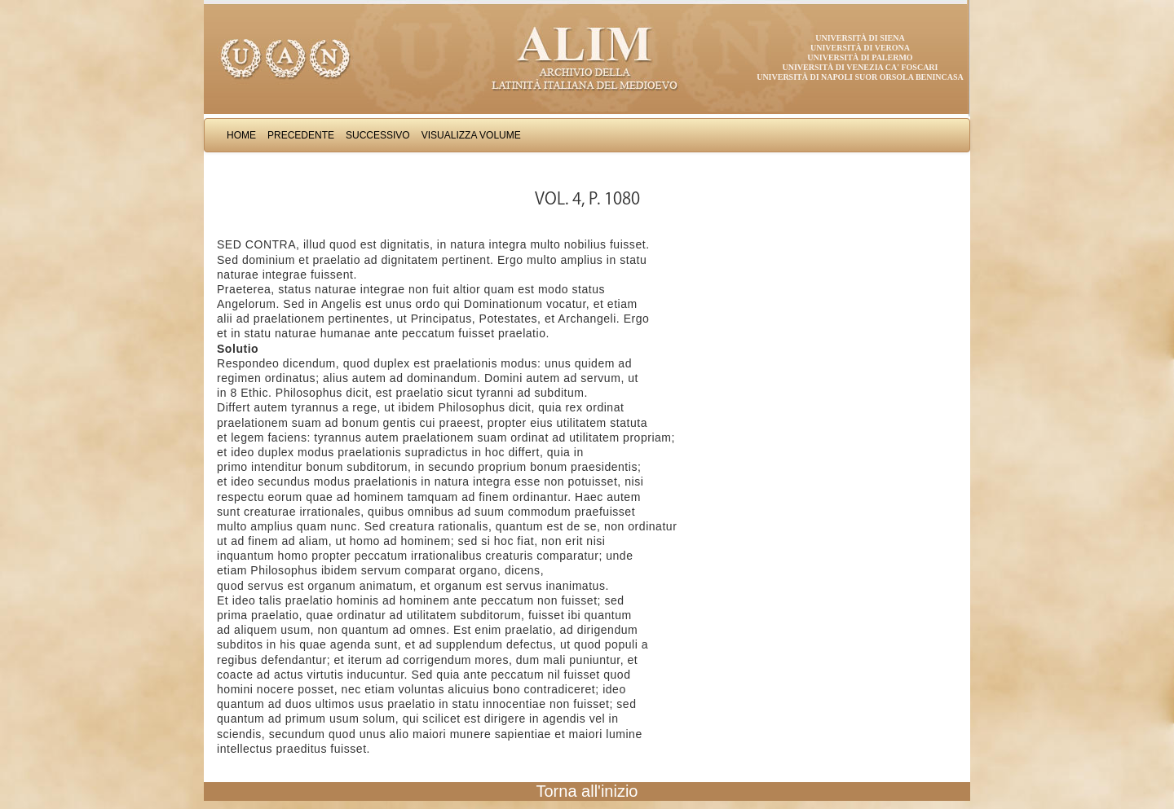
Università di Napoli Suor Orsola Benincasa (860, 77)
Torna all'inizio (587, 791)
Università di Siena (859, 37)
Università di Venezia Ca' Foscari (860, 67)
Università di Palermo (859, 57)
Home (241, 135)
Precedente (300, 135)
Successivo (378, 135)
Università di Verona (860, 47)
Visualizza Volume (471, 135)
